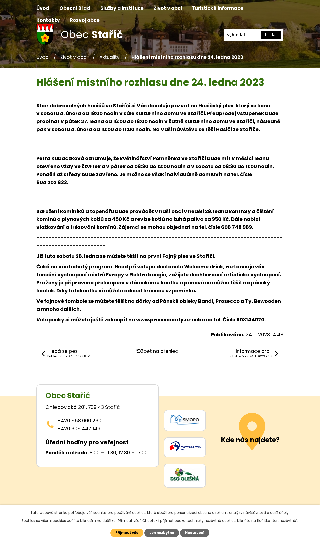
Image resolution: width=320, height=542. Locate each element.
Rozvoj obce (85, 20)
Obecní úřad (75, 8)
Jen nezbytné (162, 532)
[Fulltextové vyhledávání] (254, 35)
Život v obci (168, 8)
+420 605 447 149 (79, 428)
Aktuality (110, 57)
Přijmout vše (125, 532)
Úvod (43, 8)
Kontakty (48, 20)
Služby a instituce (122, 8)
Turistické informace (218, 8)
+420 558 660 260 (80, 420)
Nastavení (196, 532)
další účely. (280, 512)
